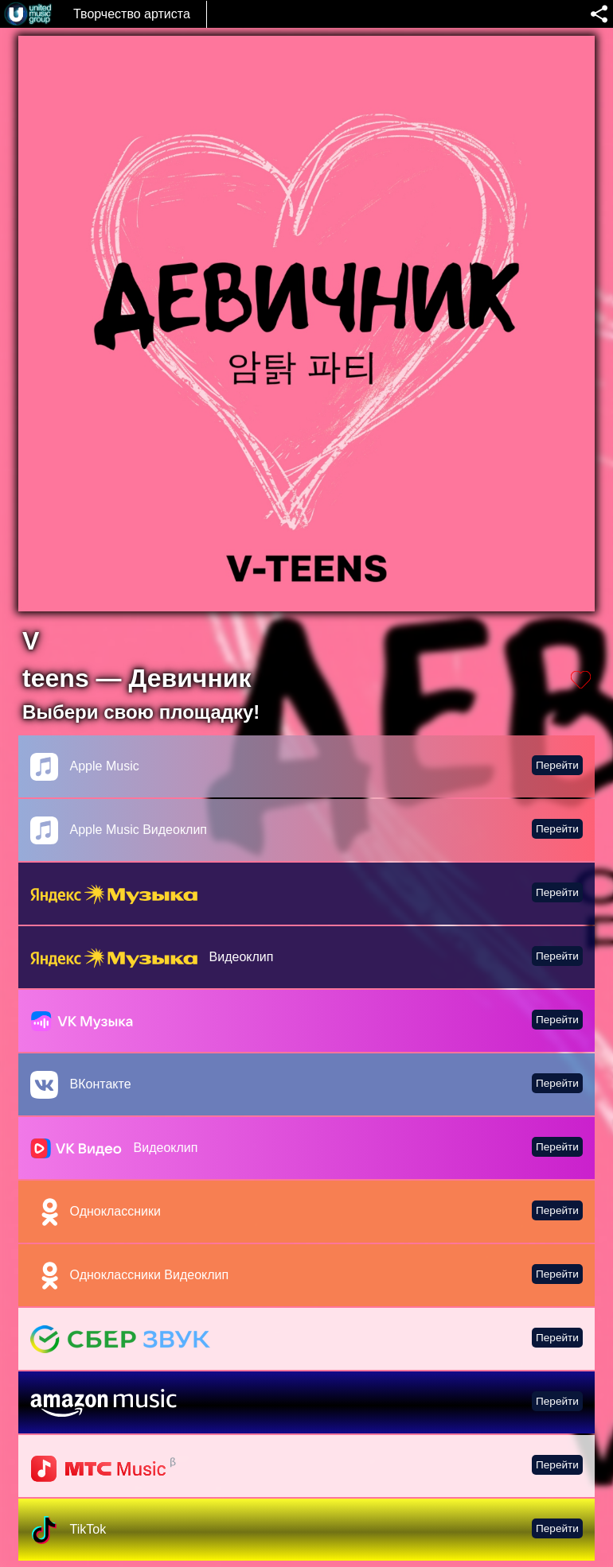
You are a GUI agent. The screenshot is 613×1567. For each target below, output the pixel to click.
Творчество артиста (131, 14)
